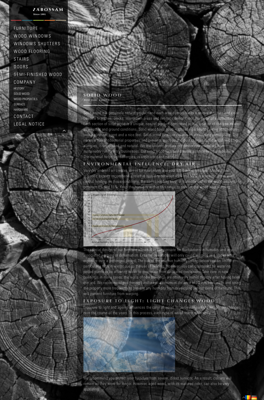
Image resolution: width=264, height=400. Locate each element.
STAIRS (21, 58)
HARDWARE (21, 109)
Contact (24, 116)
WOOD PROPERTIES (26, 99)
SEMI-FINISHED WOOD (38, 74)
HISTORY (19, 88)
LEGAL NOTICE (29, 123)
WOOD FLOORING (32, 51)
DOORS (21, 66)
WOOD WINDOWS (32, 35)
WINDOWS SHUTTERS (37, 43)
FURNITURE (26, 28)
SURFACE (19, 104)
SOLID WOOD (22, 94)
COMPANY (25, 82)
